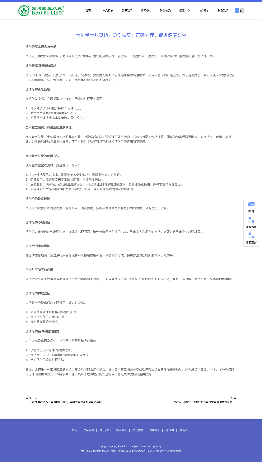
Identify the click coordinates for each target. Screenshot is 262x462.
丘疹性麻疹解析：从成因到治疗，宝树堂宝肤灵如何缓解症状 (65, 402)
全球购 (204, 10)
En (241, 10)
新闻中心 (146, 10)
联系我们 (223, 10)
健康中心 (184, 10)
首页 (88, 10)
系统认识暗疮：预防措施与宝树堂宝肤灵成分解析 (203, 402)
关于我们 (127, 10)
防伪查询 (165, 10)
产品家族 (108, 10)
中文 (237, 10)
